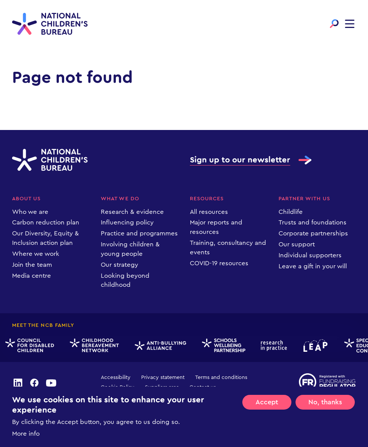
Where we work (35, 254)
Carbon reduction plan (45, 222)
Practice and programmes (139, 233)
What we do (120, 198)
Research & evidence (132, 212)
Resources (207, 198)
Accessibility (116, 377)
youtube (51, 382)
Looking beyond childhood (125, 280)
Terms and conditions (221, 377)
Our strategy (119, 264)
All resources (209, 212)
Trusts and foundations (312, 222)
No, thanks (325, 402)
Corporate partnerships (313, 233)
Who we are (30, 212)
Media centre (31, 275)
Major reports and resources (216, 227)
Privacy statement (163, 377)
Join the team (32, 264)
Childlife (291, 212)
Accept (267, 402)
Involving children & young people (130, 249)
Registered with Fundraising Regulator (327, 382)
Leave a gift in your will (313, 266)
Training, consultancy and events (228, 247)
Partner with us (305, 198)
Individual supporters (310, 255)
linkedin (17, 382)
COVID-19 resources (219, 263)
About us (26, 198)
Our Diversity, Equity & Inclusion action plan (45, 238)
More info (26, 433)
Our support (297, 244)
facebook (34, 382)
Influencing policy (127, 222)
